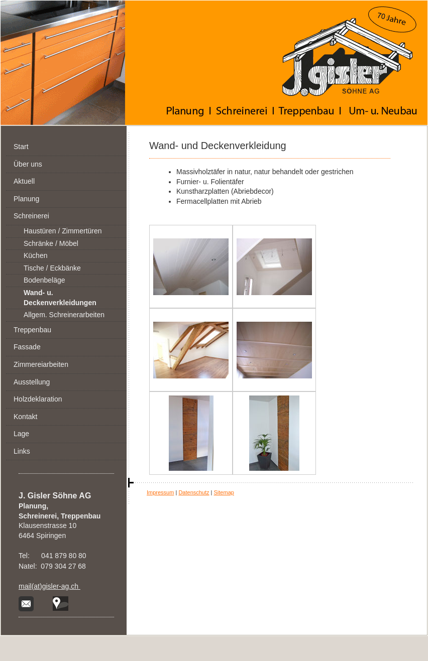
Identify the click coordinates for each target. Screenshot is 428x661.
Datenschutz (193, 492)
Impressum (160, 492)
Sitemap (224, 492)
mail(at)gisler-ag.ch (49, 586)
